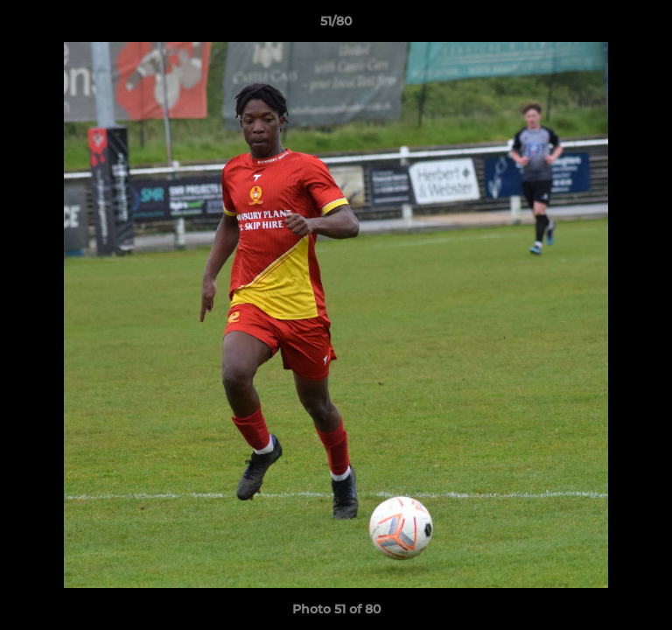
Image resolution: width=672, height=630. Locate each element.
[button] (651, 25)
